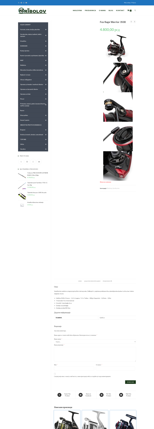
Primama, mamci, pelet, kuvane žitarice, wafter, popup (34, 104)
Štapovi (34, 129)
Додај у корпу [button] (67, 377)
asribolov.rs (28, 419)
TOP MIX (34, 139)
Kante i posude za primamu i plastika (34, 55)
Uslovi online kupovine (56, 400)
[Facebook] (21, 3)
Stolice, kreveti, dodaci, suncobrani (34, 134)
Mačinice (82, 398)
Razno (22, 110)
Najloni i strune (34, 74)
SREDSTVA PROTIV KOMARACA (30, 125)
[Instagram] (24, 3)
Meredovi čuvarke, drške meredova (34, 70)
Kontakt (110, 414)
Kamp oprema (34, 50)
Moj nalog (111, 407)
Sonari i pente (34, 120)
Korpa (110, 410)
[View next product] (134, 21)
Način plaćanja (53, 411)
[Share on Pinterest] (106, 314)
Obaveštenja (53, 415)
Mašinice (109, 188)
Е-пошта (99, 284)
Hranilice (34, 41)
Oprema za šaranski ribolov (34, 89)
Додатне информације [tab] (92, 200)
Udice (34, 144)
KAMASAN (34, 46)
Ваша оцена (58, 258)
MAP (34, 60)
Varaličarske (115, 188)
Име (56, 284)
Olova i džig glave (34, 79)
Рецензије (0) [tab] (107, 200)
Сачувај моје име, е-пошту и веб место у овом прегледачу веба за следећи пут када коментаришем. (82, 295)
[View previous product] (131, 21)
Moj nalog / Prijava (130, 2)
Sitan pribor (34, 115)
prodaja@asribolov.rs (31, 413)
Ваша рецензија (59, 264)
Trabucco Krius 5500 (123, 367)
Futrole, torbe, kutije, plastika (34, 29)
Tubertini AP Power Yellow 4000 (67, 367)
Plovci (34, 99)
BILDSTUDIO (40, 425)
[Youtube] (26, 3)
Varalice (34, 149)
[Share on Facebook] (85, 314)
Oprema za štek (34, 94)
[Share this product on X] (64, 314)
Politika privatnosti (54, 404)
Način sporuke (53, 407)
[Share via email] (126, 314)
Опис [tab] (80, 200)
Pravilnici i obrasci (54, 396)
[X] (19, 3)
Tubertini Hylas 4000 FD (95, 367)
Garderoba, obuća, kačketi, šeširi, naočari (34, 35)
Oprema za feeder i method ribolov (34, 84)
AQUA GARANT (25, 24)
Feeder (89, 364)
